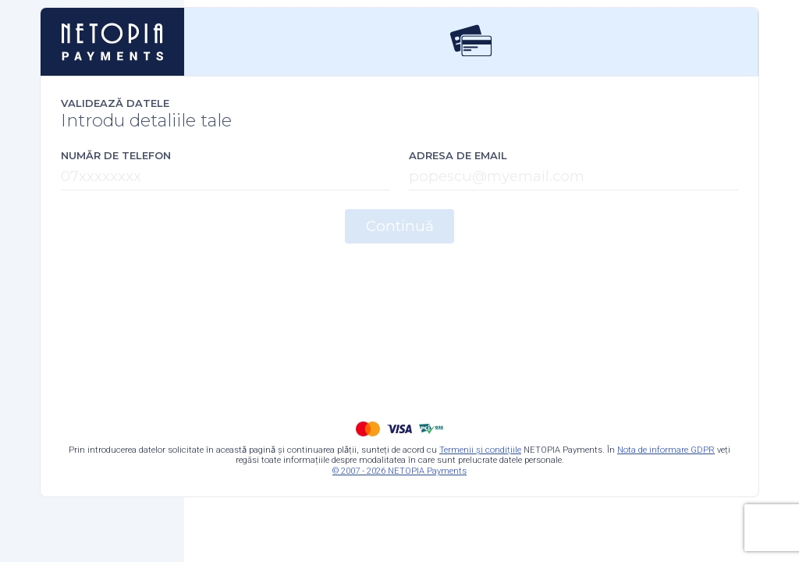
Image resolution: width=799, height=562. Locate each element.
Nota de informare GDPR (666, 450)
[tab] (471, 42)
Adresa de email (458, 155)
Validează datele (115, 103)
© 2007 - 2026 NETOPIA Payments (399, 471)
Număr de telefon (116, 155)
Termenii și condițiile (480, 450)
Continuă (400, 226)
